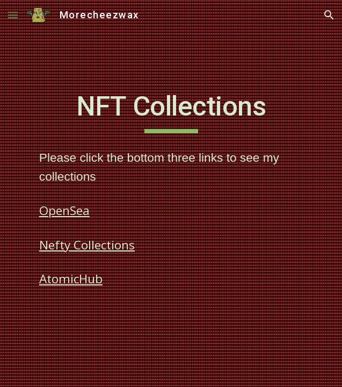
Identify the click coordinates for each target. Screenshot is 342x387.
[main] (171, 111)
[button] (13, 15)
